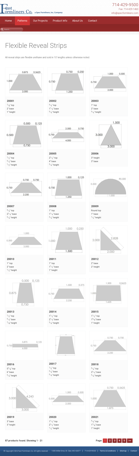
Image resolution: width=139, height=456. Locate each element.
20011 (52, 259)
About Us (77, 20)
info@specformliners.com (124, 13)
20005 (52, 153)
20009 (94, 206)
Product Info (60, 20)
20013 (10, 311)
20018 (94, 364)
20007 (10, 206)
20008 (52, 206)
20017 (52, 363)
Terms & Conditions (108, 451)
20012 (94, 259)
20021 (94, 417)
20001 (10, 100)
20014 (52, 311)
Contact (92, 20)
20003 (94, 100)
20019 (10, 417)
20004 (10, 153)
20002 (52, 100)
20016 (10, 364)
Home (8, 20)
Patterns (22, 20)
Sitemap (123, 451)
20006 (94, 153)
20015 (94, 311)
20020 (52, 417)
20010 (10, 259)
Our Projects (40, 20)
